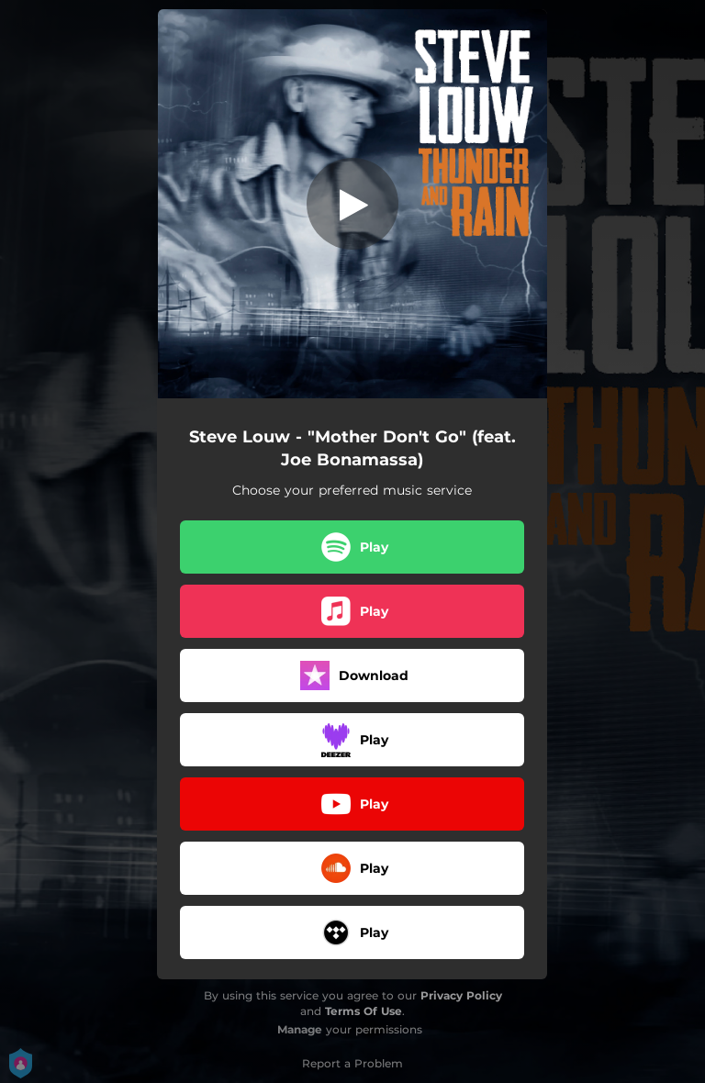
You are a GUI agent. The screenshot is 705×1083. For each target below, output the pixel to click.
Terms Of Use (363, 1011)
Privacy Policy (461, 995)
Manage (299, 1029)
